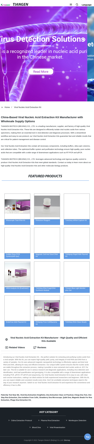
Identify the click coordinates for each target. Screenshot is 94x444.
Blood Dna (39, 427)
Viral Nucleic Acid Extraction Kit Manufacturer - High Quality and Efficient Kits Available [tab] (46, 339)
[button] (71, 4)
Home (7, 107)
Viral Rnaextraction (60, 427)
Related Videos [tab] (15, 347)
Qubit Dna (67, 397)
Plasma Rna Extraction (52, 420)
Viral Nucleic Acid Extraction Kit (27, 107)
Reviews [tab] (39, 347)
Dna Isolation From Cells (28, 397)
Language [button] (87, 5)
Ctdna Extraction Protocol (24, 420)
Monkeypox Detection (80, 420)
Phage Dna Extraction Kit (20, 400)
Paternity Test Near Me (10, 395)
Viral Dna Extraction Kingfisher (32, 395)
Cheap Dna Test (80, 395)
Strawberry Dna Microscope (50, 397)
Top (87, 437)
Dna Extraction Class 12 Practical (59, 395)
